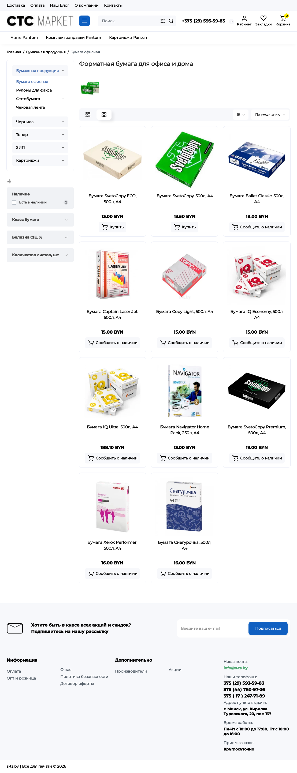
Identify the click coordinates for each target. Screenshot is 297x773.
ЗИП (20, 147)
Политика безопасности (84, 676)
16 (240, 114)
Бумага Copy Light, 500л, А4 (184, 311)
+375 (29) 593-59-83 (203, 21)
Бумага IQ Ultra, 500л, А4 (112, 426)
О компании (87, 5)
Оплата (37, 5)
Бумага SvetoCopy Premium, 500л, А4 (257, 429)
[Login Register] (244, 21)
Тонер (22, 134)
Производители (131, 671)
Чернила (25, 121)
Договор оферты (77, 683)
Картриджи (27, 160)
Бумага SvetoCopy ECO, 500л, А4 (112, 198)
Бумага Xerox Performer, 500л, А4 (112, 545)
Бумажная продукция (37, 70)
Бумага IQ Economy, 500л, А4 (256, 314)
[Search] (171, 21)
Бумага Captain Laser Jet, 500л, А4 (112, 314)
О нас (65, 669)
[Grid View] (104, 115)
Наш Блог (59, 5)
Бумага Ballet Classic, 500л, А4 (256, 198)
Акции (175, 669)
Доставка (16, 5)
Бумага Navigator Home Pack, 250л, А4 (184, 429)
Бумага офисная (32, 81)
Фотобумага (28, 98)
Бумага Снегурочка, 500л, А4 (184, 545)
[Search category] (162, 21)
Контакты (113, 5)
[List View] (87, 115)
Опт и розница (21, 678)
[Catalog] (84, 21)
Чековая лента (30, 107)
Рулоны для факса (34, 90)
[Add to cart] (112, 227)
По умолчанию (270, 114)
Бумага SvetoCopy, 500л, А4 (185, 195)
